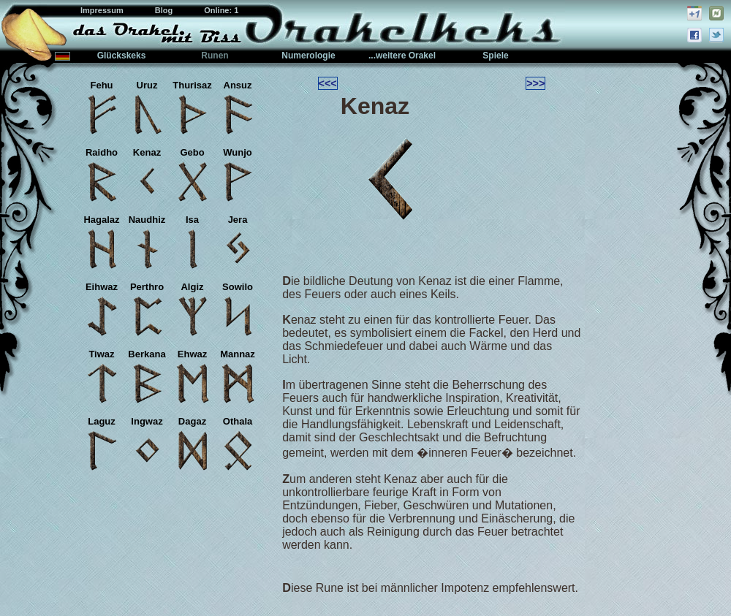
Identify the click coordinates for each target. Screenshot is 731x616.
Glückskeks (121, 55)
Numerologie (308, 55)
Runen (214, 55)
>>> (535, 83)
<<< (328, 83)
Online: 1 (221, 10)
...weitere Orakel (402, 55)
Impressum (103, 10)
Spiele (495, 55)
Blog (165, 10)
